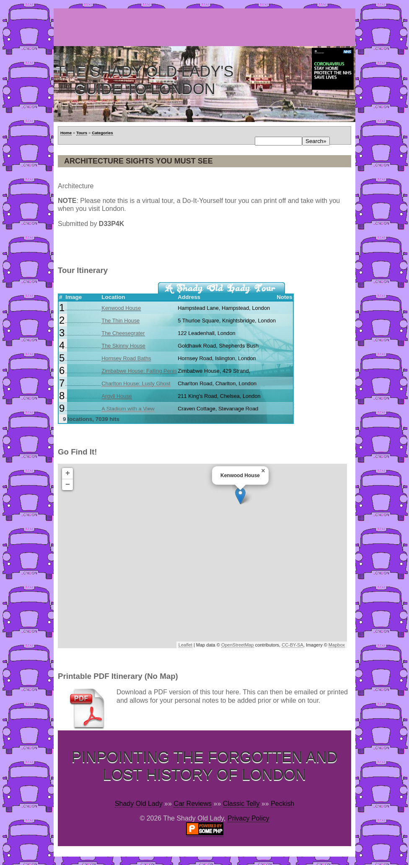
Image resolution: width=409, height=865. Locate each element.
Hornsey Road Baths (126, 358)
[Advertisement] (206, 27)
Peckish (282, 803)
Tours (81, 132)
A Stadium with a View (127, 408)
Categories (102, 132)
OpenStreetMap (237, 644)
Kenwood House (121, 308)
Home (66, 132)
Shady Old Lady (139, 803)
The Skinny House (123, 346)
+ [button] (67, 473)
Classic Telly (241, 803)
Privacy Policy (248, 818)
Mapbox (337, 644)
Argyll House (116, 396)
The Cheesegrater (123, 333)
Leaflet (185, 644)
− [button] (67, 485)
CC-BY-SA (292, 644)
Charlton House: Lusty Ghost (135, 383)
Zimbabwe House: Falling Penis (139, 371)
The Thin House (120, 320)
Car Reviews (192, 803)
